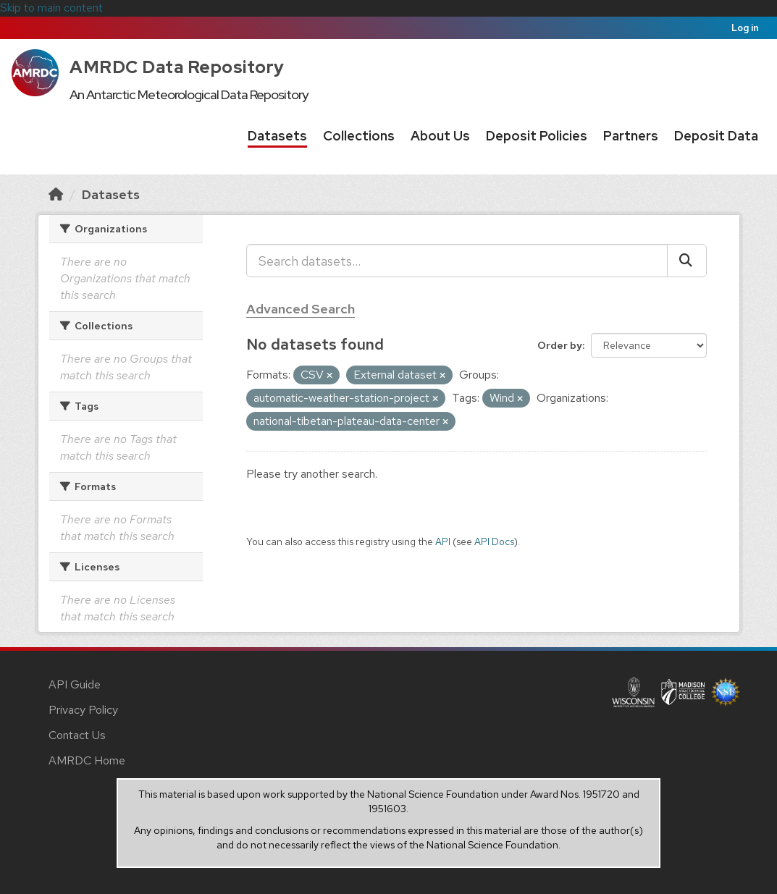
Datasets (277, 135)
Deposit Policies (536, 135)
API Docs (494, 541)
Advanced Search (300, 308)
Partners (630, 135)
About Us (440, 135)
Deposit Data (716, 135)
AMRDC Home (87, 760)
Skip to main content (51, 7)
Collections (359, 135)
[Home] (56, 194)
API (442, 541)
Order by (559, 345)
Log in (745, 28)
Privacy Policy (83, 709)
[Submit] (687, 260)
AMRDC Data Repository (177, 67)
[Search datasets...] (457, 260)
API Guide (75, 684)
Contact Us (77, 735)
